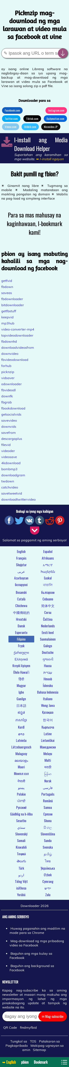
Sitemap (39, 1050)
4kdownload (11, 463)
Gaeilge (21, 698)
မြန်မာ (48, 773)
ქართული (21, 652)
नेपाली (21, 780)
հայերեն (48, 571)
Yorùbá (21, 894)
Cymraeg (47, 881)
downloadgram (13, 475)
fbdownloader (12, 299)
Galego (47, 645)
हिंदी (21, 678)
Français (21, 558)
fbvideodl (8, 390)
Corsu (47, 612)
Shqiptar (21, 564)
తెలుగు (21, 860)
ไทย (48, 860)
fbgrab (6, 402)
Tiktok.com (32, 119)
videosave (9, 457)
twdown (7, 481)
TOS (33, 1041)
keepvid (7, 317)
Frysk (21, 645)
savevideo (9, 420)
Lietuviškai (47, 740)
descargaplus (11, 439)
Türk (21, 868)
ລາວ (21, 733)
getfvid (6, 281)
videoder (8, 451)
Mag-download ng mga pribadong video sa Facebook (37, 943)
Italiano (47, 698)
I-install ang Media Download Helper (41, 144)
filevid (6, 445)
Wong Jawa (48, 705)
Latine (48, 733)
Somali (21, 840)
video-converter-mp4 (17, 329)
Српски (47, 814)
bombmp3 (9, 469)
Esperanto (21, 632)
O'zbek (48, 874)
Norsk (47, 780)
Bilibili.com (30, 127)
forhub (6, 366)
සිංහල (48, 827)
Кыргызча (48, 727)
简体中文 (47, 605)
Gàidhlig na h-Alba (21, 814)
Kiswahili (21, 847)
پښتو (21, 787)
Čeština (47, 619)
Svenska (48, 847)
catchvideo (9, 487)
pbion (25, 1062)
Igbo (21, 692)
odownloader (11, 384)
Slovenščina (48, 834)
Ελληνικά (21, 659)
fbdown (7, 287)
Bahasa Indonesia (47, 692)
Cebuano (48, 599)
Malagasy (21, 753)
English (21, 551)
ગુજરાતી (47, 659)
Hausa (48, 665)
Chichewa (21, 605)
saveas (6, 293)
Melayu (47, 753)
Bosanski (21, 592)
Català (21, 599)
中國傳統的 (21, 612)
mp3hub (7, 323)
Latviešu (21, 740)
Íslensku (48, 685)
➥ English (9, 1062)
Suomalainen (48, 639)
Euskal (48, 578)
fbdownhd (9, 341)
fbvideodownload (14, 360)
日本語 (21, 705)
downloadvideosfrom (17, 347)
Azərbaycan (21, 578)
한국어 (48, 719)
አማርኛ (48, 564)
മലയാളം (21, 760)
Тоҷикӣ (21, 853)
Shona (48, 820)
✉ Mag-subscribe (52, 1016)
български (47, 592)
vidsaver (8, 378)
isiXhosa (21, 888)
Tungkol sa (18, 1041)
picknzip (7, 372)
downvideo (9, 353)
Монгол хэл (21, 773)
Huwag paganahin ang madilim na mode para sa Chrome (37, 930)
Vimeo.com (10, 127)
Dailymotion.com (55, 119)
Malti (48, 760)
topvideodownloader (17, 335)
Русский (21, 807)
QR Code (10, 1027)
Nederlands (48, 625)
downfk (7, 396)
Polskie (21, 794)
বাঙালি (47, 584)
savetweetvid (11, 493)
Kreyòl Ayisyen (21, 665)
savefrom (8, 432)
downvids (8, 426)
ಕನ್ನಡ (21, 712)
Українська (48, 868)
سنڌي (21, 827)
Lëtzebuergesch (21, 747)
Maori (21, 766)
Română (48, 800)
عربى (21, 571)
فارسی (48, 787)
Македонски (48, 747)
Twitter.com (11, 119)
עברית (47, 672)
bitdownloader (12, 305)
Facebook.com (12, 110)
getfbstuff (8, 311)
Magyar (21, 685)
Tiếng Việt (21, 881)
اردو (21, 874)
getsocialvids (11, 414)
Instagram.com (56, 110)
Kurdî (21, 727)
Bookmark (40, 1062)
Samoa (48, 807)
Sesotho (21, 820)
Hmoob (48, 678)
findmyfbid (28, 1027)
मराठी (47, 766)
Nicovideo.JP (51, 127)
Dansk (21, 625)
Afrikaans (48, 558)
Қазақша (47, 712)
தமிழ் (48, 853)
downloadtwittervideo (18, 499)
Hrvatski (21, 619)
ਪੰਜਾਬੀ (21, 800)
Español (47, 551)
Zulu (47, 894)
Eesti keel (48, 632)
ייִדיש (48, 888)
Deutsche (48, 652)
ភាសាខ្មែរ (21, 719)
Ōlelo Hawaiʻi (21, 672)
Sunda (48, 840)
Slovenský (21, 834)
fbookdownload (13, 408)
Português (47, 794)
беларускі (21, 584)
